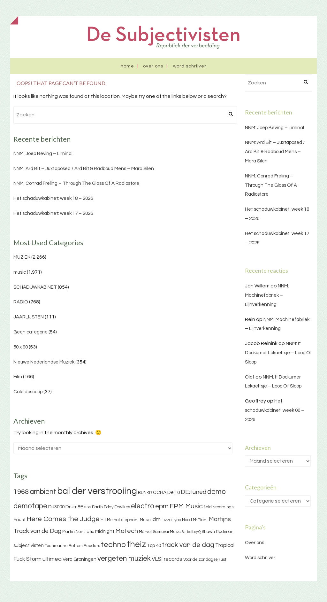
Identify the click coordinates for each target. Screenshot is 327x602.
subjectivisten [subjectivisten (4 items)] (28, 545)
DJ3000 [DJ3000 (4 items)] (56, 506)
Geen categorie (30, 332)
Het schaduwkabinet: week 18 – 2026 (53, 198)
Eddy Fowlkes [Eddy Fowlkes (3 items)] (117, 507)
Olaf (250, 377)
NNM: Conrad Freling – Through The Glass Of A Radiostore (76, 183)
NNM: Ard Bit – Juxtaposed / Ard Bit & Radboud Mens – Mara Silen (83, 168)
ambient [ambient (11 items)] (43, 492)
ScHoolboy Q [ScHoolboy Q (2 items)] (191, 532)
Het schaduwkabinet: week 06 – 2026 (274, 410)
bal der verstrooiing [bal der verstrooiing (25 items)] (97, 491)
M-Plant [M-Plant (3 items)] (200, 520)
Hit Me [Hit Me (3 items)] (107, 520)
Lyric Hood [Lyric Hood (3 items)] (182, 520)
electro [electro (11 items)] (142, 506)
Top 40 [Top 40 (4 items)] (154, 545)
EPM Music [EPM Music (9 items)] (186, 506)
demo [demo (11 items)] (216, 492)
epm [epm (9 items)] (162, 506)
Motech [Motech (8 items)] (126, 531)
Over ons (153, 66)
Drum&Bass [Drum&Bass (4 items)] (78, 506)
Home (127, 66)
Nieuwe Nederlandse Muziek (43, 362)
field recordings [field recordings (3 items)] (218, 507)
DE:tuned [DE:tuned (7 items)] (193, 492)
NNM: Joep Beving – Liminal (42, 153)
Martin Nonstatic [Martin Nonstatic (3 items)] (78, 531)
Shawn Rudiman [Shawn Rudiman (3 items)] (217, 531)
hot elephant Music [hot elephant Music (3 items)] (132, 520)
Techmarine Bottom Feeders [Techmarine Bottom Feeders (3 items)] (72, 545)
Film (17, 376)
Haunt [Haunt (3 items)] (19, 520)
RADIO (20, 302)
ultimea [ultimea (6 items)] (52, 559)
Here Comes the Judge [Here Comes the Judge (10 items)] (63, 519)
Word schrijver (189, 66)
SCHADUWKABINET (35, 287)
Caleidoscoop (27, 391)
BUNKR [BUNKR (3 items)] (145, 492)
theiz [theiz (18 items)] (136, 544)
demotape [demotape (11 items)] (30, 506)
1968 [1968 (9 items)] (21, 492)
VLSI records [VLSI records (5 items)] (167, 559)
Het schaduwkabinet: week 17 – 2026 (53, 213)
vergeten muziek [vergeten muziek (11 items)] (124, 558)
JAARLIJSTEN (28, 317)
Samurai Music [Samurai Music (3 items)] (167, 531)
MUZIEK (21, 257)
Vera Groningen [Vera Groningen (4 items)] (79, 559)
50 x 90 (20, 347)
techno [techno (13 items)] (113, 545)
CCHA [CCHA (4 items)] (159, 492)
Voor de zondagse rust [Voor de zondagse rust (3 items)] (204, 559)
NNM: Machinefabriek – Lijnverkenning (267, 295)
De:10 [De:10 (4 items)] (173, 492)
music (19, 272)
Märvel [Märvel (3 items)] (145, 531)
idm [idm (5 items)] (156, 519)
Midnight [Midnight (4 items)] (104, 531)
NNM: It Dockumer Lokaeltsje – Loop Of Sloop (278, 352)
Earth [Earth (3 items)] (97, 507)
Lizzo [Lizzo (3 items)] (166, 520)
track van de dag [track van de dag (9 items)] (188, 545)
